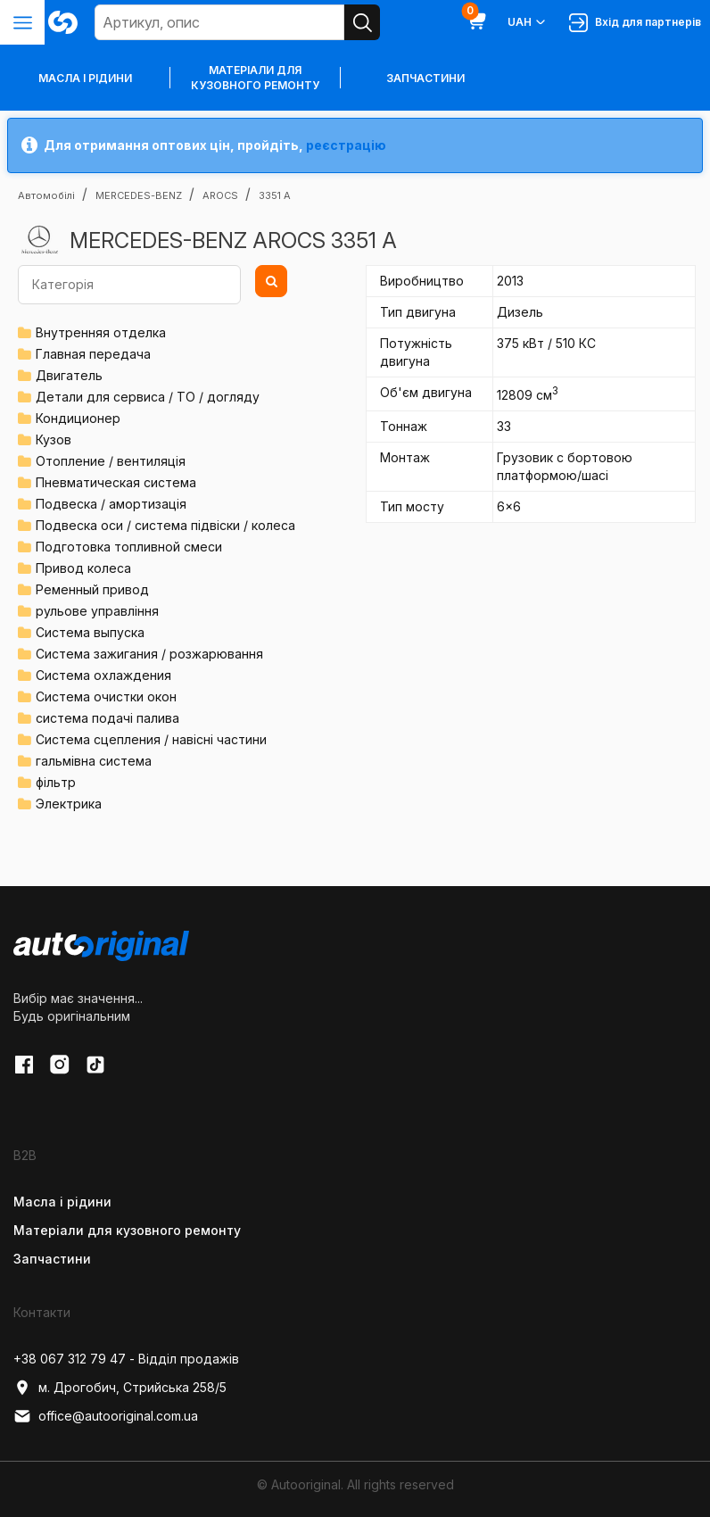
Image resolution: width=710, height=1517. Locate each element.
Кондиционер (78, 418)
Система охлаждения (103, 675)
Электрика (69, 803)
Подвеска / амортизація (111, 503)
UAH (528, 22)
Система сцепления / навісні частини (151, 739)
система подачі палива (107, 717)
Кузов (53, 439)
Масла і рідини (62, 1201)
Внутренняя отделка (101, 332)
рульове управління (97, 610)
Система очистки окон (106, 696)
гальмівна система (94, 760)
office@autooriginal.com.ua (105, 1416)
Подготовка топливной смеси (129, 546)
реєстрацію (346, 145)
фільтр (56, 782)
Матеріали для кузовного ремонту (255, 77)
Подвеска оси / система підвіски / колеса (165, 525)
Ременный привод (92, 589)
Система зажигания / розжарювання (149, 653)
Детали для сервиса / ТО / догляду (148, 396)
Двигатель (69, 375)
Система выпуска (90, 632)
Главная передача (93, 353)
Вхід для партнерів (635, 22)
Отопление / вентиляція (111, 460)
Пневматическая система (116, 482)
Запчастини (425, 78)
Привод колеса (83, 568)
